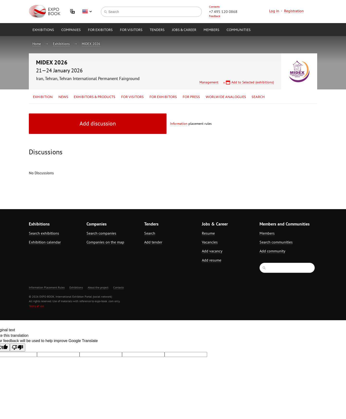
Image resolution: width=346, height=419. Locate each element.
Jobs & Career (184, 30)
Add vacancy (212, 251)
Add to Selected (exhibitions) (252, 82)
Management (208, 82)
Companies (71, 30)
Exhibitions (43, 30)
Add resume (211, 260)
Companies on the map (105, 242)
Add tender (153, 242)
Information (178, 123)
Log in (274, 10)
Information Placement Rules (47, 287)
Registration (294, 10)
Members (211, 30)
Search (258, 97)
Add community (272, 251)
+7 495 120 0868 (223, 11)
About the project (98, 287)
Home (36, 44)
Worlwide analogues (226, 97)
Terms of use (36, 306)
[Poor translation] (17, 347)
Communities (239, 30)
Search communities (276, 242)
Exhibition (43, 97)
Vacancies (210, 242)
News (63, 97)
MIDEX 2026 (91, 44)
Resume (208, 233)
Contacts (214, 6)
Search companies (101, 233)
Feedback (214, 16)
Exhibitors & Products (94, 97)
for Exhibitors (163, 97)
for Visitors (131, 30)
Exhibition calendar (45, 242)
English (87, 11)
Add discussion (98, 123)
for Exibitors (100, 30)
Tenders (157, 30)
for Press (191, 97)
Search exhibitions (44, 233)
